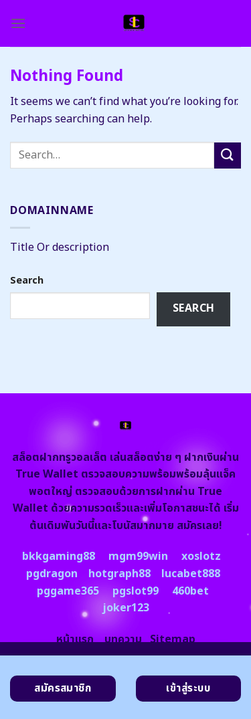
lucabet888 (190, 574)
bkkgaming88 (58, 556)
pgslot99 (135, 591)
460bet (190, 591)
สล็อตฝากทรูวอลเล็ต (59, 457)
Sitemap (172, 639)
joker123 (125, 608)
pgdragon (52, 574)
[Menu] (18, 23)
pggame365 (68, 591)
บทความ (123, 639)
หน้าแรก (75, 639)
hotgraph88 (119, 574)
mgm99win (138, 556)
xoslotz (201, 556)
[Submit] (227, 155)
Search (27, 281)
